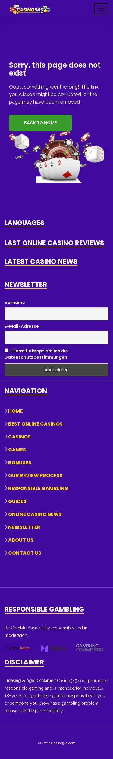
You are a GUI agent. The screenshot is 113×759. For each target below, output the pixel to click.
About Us (20, 539)
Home (15, 410)
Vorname (15, 302)
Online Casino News (35, 514)
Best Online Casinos (35, 423)
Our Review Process (35, 475)
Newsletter (24, 526)
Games (17, 449)
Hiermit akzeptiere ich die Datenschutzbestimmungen (36, 353)
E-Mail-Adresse (22, 326)
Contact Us (24, 552)
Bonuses (19, 462)
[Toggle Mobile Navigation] (101, 8)
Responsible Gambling (38, 488)
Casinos (19, 436)
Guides (17, 501)
